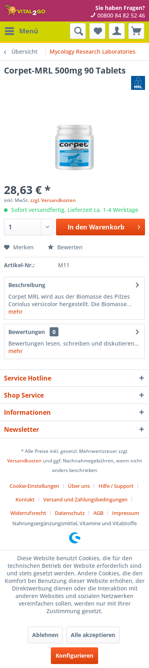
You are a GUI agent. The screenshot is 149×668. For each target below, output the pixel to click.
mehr (15, 311)
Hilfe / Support (116, 485)
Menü (21, 30)
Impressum (125, 513)
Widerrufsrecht (28, 513)
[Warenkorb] (136, 31)
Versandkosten (24, 460)
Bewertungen (26, 332)
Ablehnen (45, 635)
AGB (98, 513)
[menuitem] (21, 31)
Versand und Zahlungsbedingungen (85, 499)
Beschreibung (26, 285)
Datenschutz (70, 513)
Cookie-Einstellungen (34, 485)
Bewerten (65, 247)
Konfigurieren (74, 655)
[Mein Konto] (117, 31)
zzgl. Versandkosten (53, 200)
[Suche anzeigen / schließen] (78, 31)
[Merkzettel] (97, 31)
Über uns (79, 485)
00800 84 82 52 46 (117, 15)
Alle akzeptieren (93, 635)
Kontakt (25, 499)
